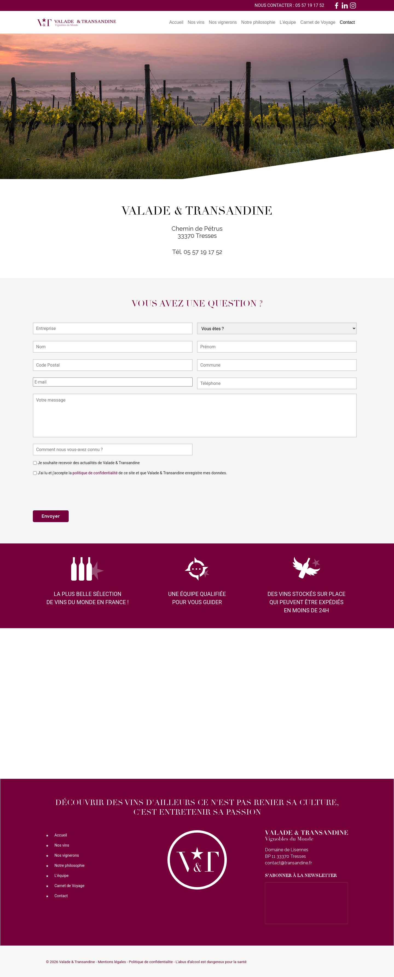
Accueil (176, 22)
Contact (347, 22)
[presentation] (74, 491)
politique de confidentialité (95, 473)
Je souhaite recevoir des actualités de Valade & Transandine (89, 463)
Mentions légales (112, 961)
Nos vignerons (223, 22)
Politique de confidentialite (151, 961)
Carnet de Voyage (317, 22)
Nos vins (196, 22)
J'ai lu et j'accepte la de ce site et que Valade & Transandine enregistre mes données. (132, 473)
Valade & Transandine (77, 961)
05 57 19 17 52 (309, 5)
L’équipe (288, 22)
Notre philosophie (258, 22)
